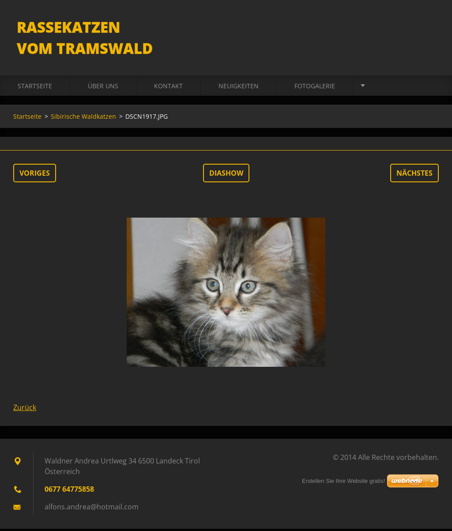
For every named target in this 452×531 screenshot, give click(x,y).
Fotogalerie (314, 88)
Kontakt (168, 88)
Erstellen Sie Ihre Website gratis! (343, 481)
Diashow (226, 175)
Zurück (24, 409)
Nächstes (414, 175)
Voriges (34, 175)
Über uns (103, 88)
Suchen (429, 26)
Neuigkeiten (238, 88)
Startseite (35, 88)
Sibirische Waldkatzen (83, 118)
